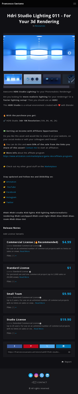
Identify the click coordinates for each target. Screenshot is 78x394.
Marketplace (51, 166)
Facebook (11, 192)
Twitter (9, 202)
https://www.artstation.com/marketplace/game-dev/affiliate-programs (37, 156)
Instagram (11, 197)
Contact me (31, 147)
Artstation (11, 182)
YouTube (11, 187)
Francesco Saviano (13, 3)
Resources (40, 26)
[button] (66, 361)
